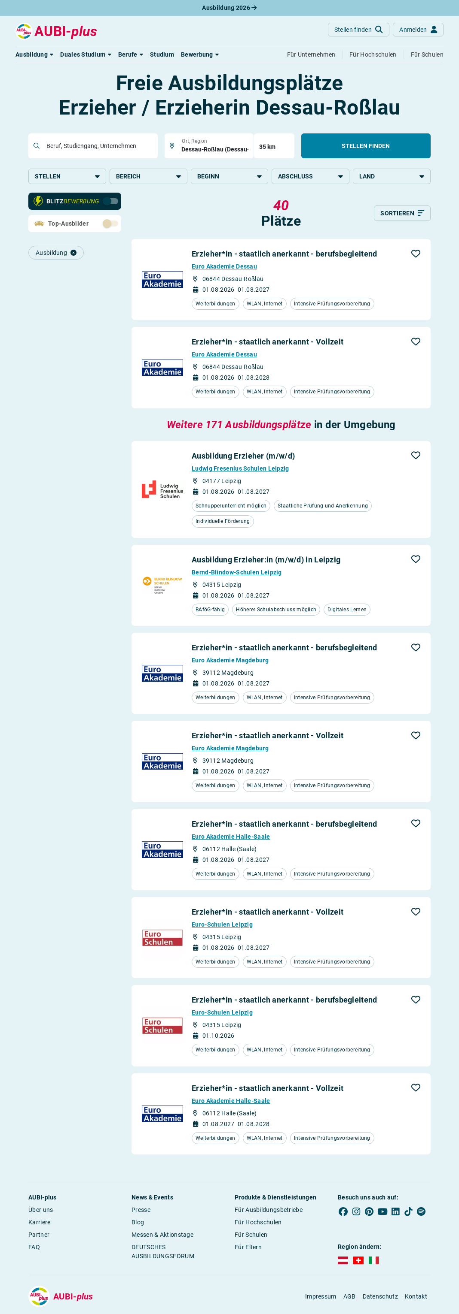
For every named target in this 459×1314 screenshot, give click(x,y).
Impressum (321, 1296)
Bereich (148, 176)
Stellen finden (366, 145)
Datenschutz (380, 1296)
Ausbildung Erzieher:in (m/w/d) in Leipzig (266, 559)
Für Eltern (248, 1247)
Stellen (67, 176)
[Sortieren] (402, 213)
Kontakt (416, 1296)
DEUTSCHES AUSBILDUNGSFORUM (163, 1252)
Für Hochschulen (258, 1222)
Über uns (40, 1209)
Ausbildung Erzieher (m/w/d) (243, 455)
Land (391, 176)
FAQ (34, 1247)
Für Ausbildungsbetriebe (269, 1209)
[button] (34, 54)
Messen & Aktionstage (162, 1234)
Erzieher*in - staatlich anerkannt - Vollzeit (267, 341)
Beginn (229, 176)
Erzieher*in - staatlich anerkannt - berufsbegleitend (284, 253)
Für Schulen (251, 1234)
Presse (141, 1209)
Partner (38, 1234)
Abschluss (310, 176)
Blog (138, 1222)
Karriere (39, 1222)
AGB (349, 1296)
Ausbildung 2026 (229, 7)
